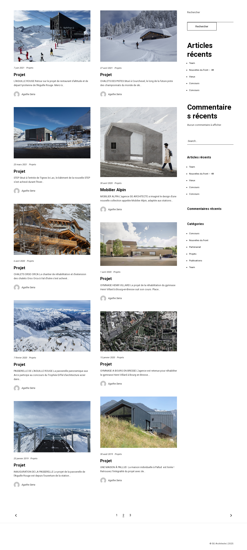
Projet (19, 74)
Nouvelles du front (198, 240)
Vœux (192, 76)
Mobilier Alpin (113, 189)
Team (192, 63)
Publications (195, 260)
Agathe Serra (28, 94)
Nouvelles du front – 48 (201, 70)
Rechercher (193, 12)
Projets (29, 67)
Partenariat (195, 247)
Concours (194, 83)
